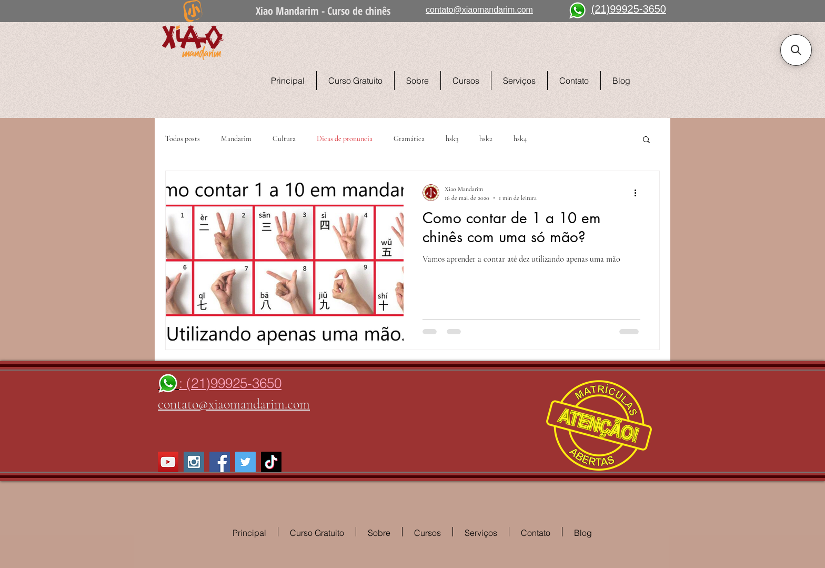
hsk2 (485, 138)
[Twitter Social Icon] (245, 462)
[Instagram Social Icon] (194, 462)
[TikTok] (271, 462)
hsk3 (452, 138)
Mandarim (236, 138)
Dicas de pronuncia (345, 138)
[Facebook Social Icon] (219, 462)
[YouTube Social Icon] (168, 462)
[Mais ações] (638, 192)
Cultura (284, 138)
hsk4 (520, 138)
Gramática (409, 138)
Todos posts (182, 138)
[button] (646, 140)
